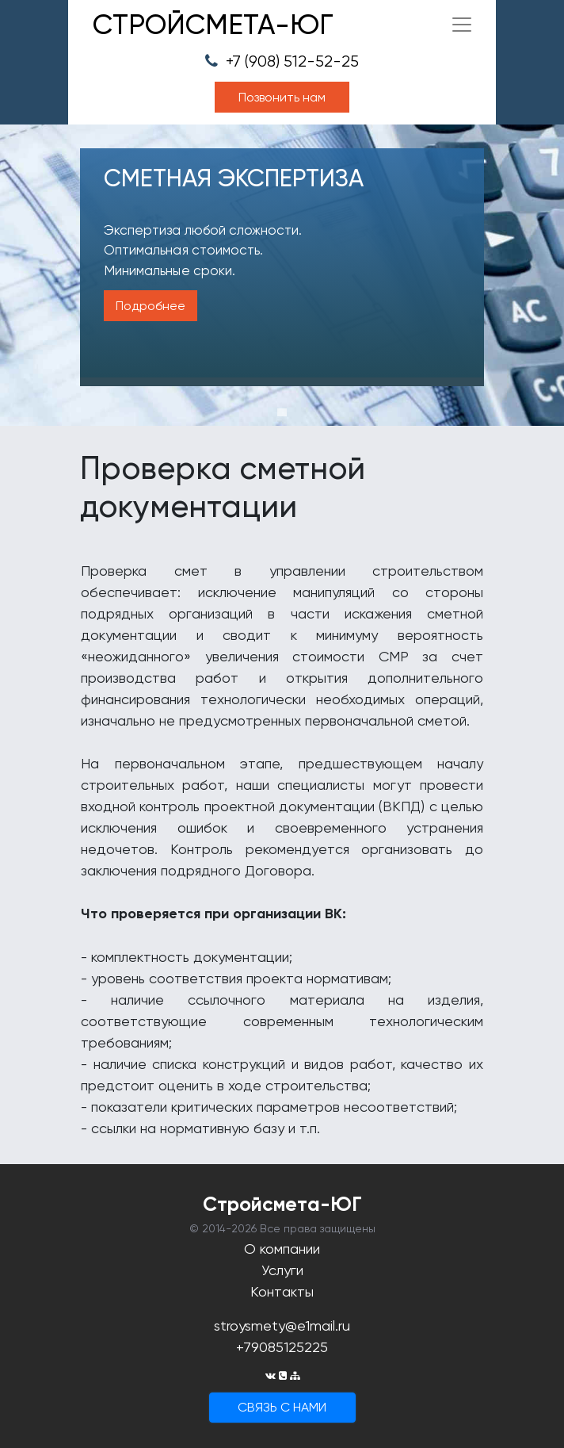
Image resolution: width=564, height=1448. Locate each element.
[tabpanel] (282, 275)
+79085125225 (282, 1347)
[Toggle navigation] (461, 25)
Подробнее (150, 305)
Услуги (282, 1270)
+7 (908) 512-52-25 (282, 61)
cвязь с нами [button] (282, 1407)
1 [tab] (282, 412)
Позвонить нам (282, 97)
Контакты (282, 1291)
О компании (282, 1248)
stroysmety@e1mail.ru (282, 1325)
